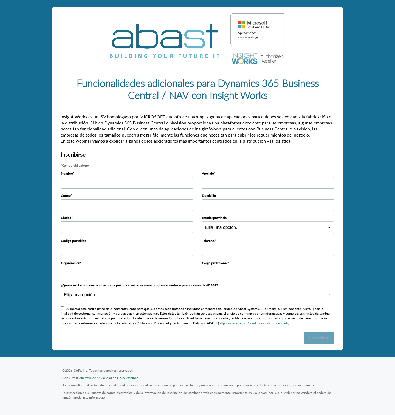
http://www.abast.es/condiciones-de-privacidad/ (253, 323)
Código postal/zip (73, 241)
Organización (70, 263)
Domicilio (209, 196)
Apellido (208, 173)
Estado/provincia (214, 218)
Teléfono (208, 241)
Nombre (67, 173)
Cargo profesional (214, 263)
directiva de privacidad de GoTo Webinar (108, 378)
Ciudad (66, 218)
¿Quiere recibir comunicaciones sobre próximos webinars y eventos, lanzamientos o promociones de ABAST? (139, 285)
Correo (66, 196)
